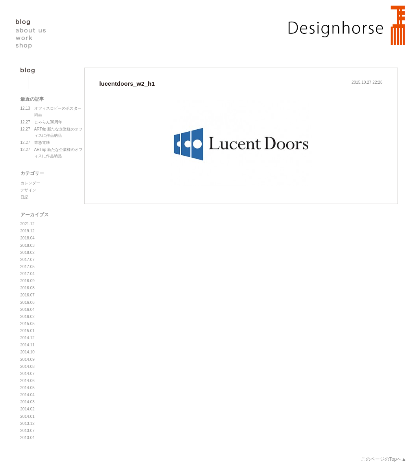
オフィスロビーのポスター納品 (50, 111)
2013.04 (27, 438)
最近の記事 (32, 99)
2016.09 (27, 281)
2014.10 (27, 352)
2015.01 (27, 331)
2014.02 (27, 409)
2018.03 (27, 245)
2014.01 (27, 416)
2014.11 (27, 345)
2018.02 (27, 252)
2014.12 (27, 338)
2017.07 (27, 259)
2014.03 (27, 402)
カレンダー (30, 183)
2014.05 (27, 388)
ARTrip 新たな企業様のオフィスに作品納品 (51, 132)
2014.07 (27, 373)
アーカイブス (34, 214)
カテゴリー (32, 173)
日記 (24, 197)
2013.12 (27, 423)
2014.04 (27, 395)
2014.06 (27, 381)
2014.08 (27, 366)
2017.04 (27, 274)
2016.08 (27, 288)
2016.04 (27, 309)
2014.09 (27, 359)
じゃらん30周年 (41, 122)
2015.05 (27, 324)
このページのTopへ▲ (383, 459)
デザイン (28, 190)
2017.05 (27, 267)
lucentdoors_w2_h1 (127, 83)
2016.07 (27, 295)
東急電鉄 (35, 143)
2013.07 (27, 430)
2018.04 (27, 238)
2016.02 (27, 316)
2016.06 (27, 302)
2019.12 (27, 231)
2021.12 (27, 224)
